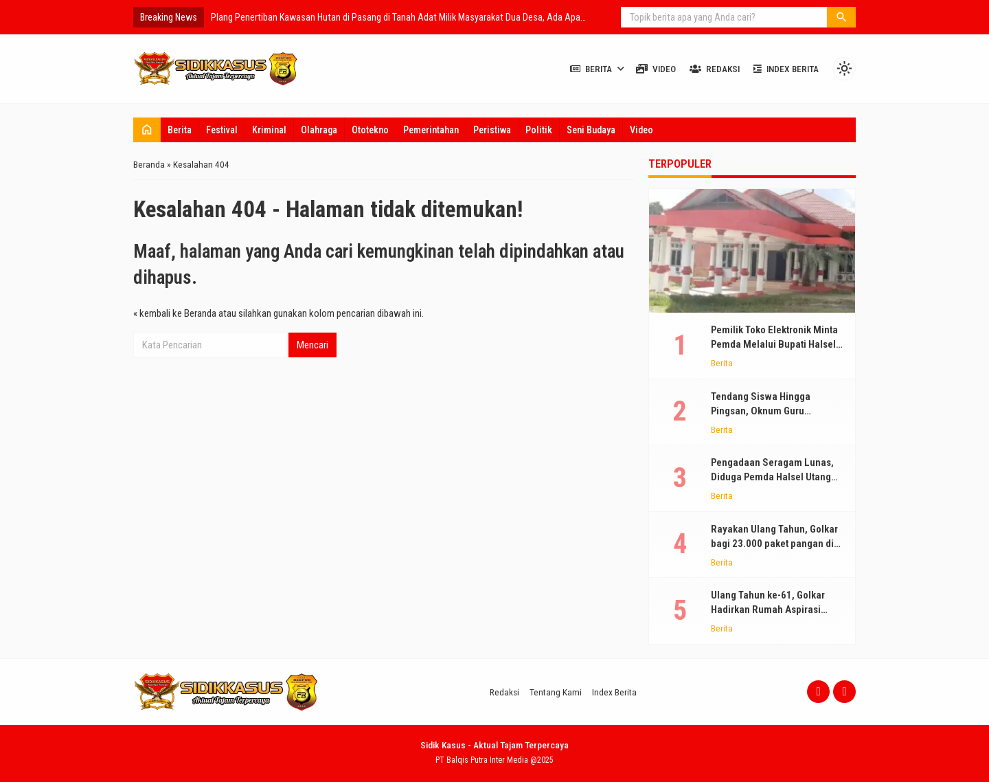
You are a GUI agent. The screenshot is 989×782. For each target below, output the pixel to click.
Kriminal (269, 129)
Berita (591, 68)
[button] (841, 17)
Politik (538, 129)
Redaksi (715, 68)
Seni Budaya (591, 129)
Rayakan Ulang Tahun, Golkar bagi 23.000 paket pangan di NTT (774, 543)
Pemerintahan (431, 129)
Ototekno (370, 129)
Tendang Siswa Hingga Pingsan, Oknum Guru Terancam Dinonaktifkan (764, 411)
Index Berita (786, 68)
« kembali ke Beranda (174, 313)
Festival (222, 129)
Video (656, 68)
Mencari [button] (312, 345)
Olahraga (319, 129)
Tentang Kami (556, 691)
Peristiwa (492, 129)
